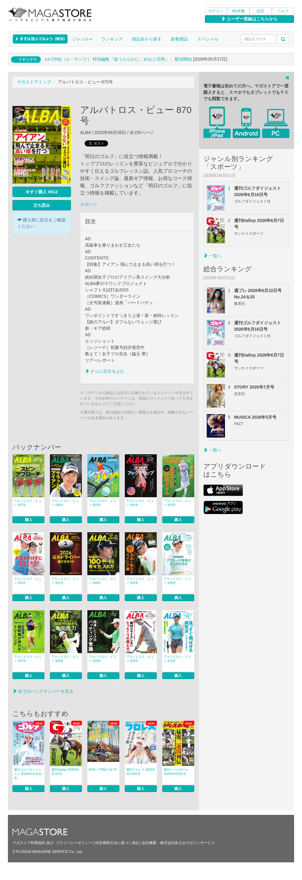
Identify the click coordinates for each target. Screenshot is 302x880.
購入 (28, 520)
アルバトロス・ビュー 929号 (140, 581)
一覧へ (212, 255)
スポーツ (88, 204)
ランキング (112, 39)
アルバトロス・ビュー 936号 (65, 503)
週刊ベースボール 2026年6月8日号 (176, 772)
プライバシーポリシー (74, 843)
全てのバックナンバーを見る (42, 691)
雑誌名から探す (147, 39)
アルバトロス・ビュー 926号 (65, 659)
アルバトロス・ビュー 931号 (65, 581)
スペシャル (207, 39)
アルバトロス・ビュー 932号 (27, 581)
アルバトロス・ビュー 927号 (27, 659)
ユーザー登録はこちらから (249, 18)
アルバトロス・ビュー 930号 (102, 581)
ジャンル (82, 39)
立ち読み (41, 205)
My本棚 (238, 11)
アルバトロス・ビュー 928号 (177, 581)
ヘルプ (282, 11)
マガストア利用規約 (28, 843)
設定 (260, 11)
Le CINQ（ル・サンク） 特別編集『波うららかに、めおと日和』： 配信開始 (118, 59)
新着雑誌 (179, 39)
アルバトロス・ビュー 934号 (140, 503)
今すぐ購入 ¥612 (42, 191)
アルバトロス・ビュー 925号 (102, 659)
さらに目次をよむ (105, 371)
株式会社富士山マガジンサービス (187, 843)
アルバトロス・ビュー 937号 (27, 503)
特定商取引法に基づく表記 (117, 843)
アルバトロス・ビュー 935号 (102, 503)
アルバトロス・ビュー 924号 (140, 659)
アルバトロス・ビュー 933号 (177, 503)
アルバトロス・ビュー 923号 (177, 659)
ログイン (216, 11)
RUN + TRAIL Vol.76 (103, 769)
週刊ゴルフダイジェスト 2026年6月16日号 (28, 774)
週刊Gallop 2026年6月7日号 (65, 772)
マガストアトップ (34, 81)
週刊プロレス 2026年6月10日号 (140, 772)
